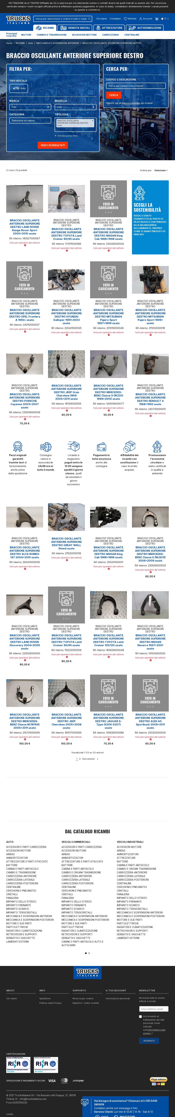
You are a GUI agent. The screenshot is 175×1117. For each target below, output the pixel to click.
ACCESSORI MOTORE (18, 850)
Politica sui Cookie (49, 1012)
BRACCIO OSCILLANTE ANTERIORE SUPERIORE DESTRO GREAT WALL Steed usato (66, 543)
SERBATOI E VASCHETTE (20, 937)
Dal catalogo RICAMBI (87, 832)
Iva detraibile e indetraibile (87, 1016)
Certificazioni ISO (15, 1003)
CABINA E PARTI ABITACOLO (22, 868)
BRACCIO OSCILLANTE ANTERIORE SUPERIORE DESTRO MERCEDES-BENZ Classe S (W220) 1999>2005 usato (108, 392)
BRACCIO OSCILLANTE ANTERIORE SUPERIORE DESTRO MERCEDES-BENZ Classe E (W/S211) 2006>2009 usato (150, 554)
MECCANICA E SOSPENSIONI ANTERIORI (29, 916)
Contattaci (115, 18)
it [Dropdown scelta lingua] (165, 18)
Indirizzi (110, 1016)
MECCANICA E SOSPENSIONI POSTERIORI (30, 919)
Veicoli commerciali (76, 841)
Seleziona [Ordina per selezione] (161, 170)
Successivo (90, 758)
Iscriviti (149, 1040)
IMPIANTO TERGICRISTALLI (21, 912)
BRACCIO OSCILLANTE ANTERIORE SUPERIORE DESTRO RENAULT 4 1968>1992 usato (150, 399)
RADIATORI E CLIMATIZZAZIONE (24, 930)
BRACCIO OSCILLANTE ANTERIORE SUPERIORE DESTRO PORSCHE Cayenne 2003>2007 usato (24, 401)
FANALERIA (12, 897)
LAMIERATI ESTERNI (17, 941)
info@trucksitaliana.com (33, 1098)
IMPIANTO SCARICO (17, 908)
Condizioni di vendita (50, 1007)
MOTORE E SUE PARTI (19, 923)
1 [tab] (86, 953)
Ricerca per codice (83, 998)
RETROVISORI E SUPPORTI (21, 934)
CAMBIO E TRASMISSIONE (21, 872)
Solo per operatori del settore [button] (25, 243)
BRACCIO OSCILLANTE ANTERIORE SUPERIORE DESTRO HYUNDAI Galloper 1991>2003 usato (66, 316)
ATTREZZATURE (126, 857)
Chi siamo (101, 18)
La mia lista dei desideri (118, 1020)
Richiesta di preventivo (85, 1012)
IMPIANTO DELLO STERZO (21, 901)
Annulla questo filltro (67, 136)
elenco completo (131, 103)
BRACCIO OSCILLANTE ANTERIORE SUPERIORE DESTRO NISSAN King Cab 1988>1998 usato (108, 234)
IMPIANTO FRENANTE (18, 905)
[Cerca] (62, 19)
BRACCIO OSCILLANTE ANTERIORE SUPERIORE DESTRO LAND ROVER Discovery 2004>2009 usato (24, 642)
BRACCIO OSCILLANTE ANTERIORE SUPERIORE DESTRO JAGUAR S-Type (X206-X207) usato (108, 721)
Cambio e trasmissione (52, 34)
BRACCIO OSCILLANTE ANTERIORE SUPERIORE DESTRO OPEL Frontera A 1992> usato (24, 315)
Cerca (113, 95)
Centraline (131, 34)
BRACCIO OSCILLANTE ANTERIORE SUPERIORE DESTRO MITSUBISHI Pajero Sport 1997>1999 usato (108, 316)
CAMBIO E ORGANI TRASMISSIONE (81, 872)
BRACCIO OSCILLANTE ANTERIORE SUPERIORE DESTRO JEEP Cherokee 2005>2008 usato (66, 721)
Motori (26, 34)
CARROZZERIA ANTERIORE (21, 876)
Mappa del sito (47, 1024)
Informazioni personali (118, 998)
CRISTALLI (12, 894)
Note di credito (114, 1012)
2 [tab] (89, 953)
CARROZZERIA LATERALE (20, 879)
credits (10, 1114)
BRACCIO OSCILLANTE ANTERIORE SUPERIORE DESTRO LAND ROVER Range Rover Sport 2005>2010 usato (24, 227)
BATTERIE (11, 865)
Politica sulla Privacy (50, 1003)
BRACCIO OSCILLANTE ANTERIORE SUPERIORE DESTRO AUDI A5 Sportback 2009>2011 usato (150, 721)
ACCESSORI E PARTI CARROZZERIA (26, 846)
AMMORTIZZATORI (17, 857)
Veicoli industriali (130, 841)
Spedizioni (44, 998)
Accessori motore (84, 34)
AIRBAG (10, 854)
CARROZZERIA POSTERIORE (22, 883)
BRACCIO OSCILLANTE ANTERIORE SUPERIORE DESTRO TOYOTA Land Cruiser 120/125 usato (108, 640)
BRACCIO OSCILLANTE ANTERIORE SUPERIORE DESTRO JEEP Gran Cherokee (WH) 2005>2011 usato (66, 392)
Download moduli (82, 1007)
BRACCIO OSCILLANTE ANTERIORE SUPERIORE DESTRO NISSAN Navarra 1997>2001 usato (150, 642)
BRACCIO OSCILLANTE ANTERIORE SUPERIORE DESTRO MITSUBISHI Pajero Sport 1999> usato (150, 316)
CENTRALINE (13, 886)
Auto (23, 88)
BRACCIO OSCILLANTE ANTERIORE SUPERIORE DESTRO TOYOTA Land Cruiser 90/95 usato (66, 234)
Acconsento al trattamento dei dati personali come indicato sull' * (154, 1025)
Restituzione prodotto (117, 1003)
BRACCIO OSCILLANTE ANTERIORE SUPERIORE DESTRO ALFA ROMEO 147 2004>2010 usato (24, 552)
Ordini (109, 1007)
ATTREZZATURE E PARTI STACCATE (27, 861)
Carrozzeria (110, 34)
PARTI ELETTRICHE (17, 927)
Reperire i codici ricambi (86, 1003)
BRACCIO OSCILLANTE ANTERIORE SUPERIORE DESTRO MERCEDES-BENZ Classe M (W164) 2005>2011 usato (24, 721)
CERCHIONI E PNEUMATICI (21, 890)
